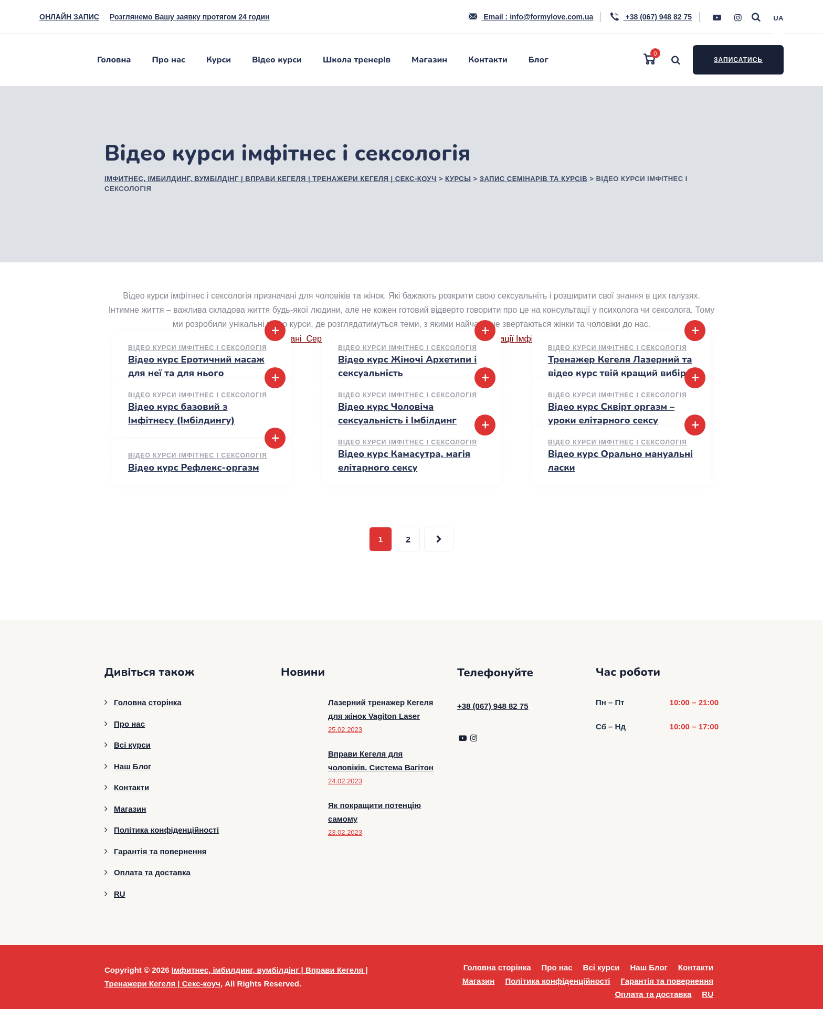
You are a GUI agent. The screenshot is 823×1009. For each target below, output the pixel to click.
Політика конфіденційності (166, 829)
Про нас (169, 60)
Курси (218, 60)
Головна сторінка (148, 702)
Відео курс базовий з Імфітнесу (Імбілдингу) (181, 413)
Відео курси (277, 60)
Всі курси (132, 744)
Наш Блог (132, 766)
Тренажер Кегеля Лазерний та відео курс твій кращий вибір (620, 366)
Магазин (429, 60)
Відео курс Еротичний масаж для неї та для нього (196, 366)
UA (778, 18)
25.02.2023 (345, 730)
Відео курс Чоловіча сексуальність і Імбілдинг (397, 413)
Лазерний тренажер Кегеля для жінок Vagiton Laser (381, 709)
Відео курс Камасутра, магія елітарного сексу (404, 460)
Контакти (488, 60)
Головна (114, 60)
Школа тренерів (357, 60)
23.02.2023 (345, 832)
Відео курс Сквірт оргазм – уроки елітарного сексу (611, 413)
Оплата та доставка (152, 872)
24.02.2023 (345, 781)
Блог (538, 60)
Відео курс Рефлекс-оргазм (193, 467)
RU (119, 893)
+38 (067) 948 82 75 (650, 17)
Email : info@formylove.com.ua (530, 17)
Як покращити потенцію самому (374, 812)
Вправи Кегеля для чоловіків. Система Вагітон (381, 760)
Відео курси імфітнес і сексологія (197, 348)
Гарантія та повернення (160, 851)
